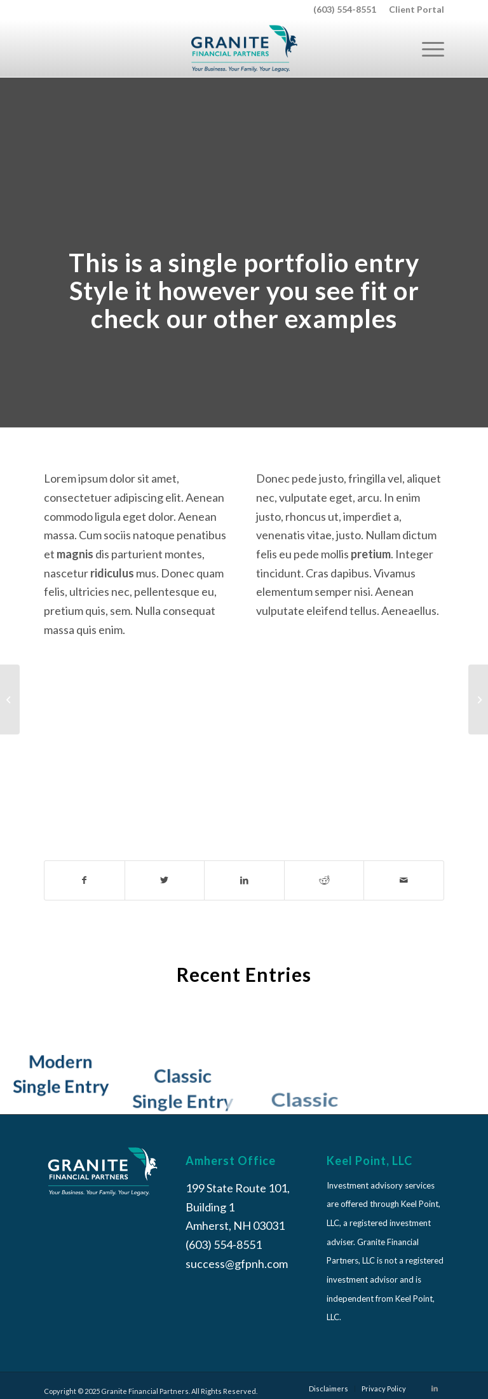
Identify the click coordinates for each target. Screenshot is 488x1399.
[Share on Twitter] (165, 880)
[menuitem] (413, 9)
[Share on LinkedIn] (244, 880)
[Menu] (426, 48)
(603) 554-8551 (344, 9)
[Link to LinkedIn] (434, 1388)
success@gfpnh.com (237, 1264)
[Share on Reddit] (324, 880)
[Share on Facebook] (84, 880)
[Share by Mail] (404, 880)
